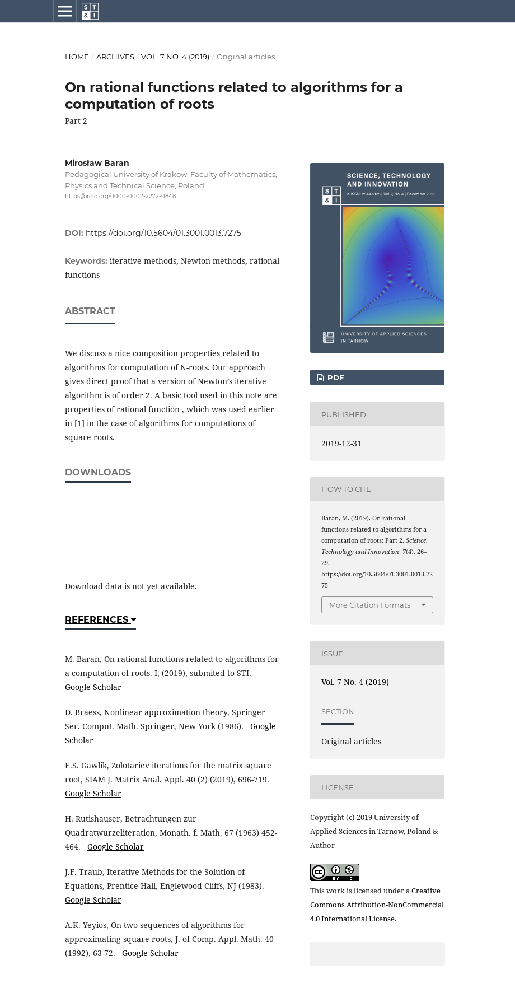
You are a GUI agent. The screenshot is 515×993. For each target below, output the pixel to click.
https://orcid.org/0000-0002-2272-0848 (120, 196)
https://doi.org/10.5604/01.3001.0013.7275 (163, 233)
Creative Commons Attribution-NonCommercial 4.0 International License (377, 904)
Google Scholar (93, 687)
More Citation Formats (369, 604)
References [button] (100, 619)
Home (77, 56)
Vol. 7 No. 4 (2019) (175, 56)
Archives (115, 56)
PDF (334, 377)
